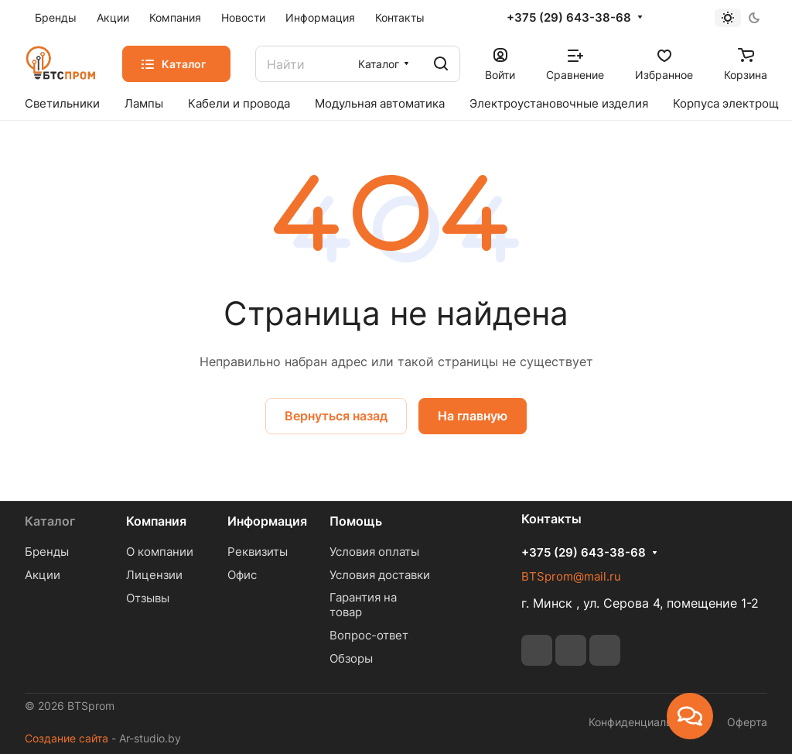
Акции (42, 574)
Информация (267, 521)
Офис (242, 574)
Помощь (355, 521)
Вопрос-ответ (368, 635)
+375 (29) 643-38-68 (569, 18)
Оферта (747, 721)
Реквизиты (257, 551)
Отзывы (147, 598)
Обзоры (351, 658)
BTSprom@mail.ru (571, 576)
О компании (159, 551)
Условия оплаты (374, 551)
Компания (156, 521)
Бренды (47, 551)
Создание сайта (66, 738)
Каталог (50, 521)
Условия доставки (379, 574)
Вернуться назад (336, 415)
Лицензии (154, 574)
